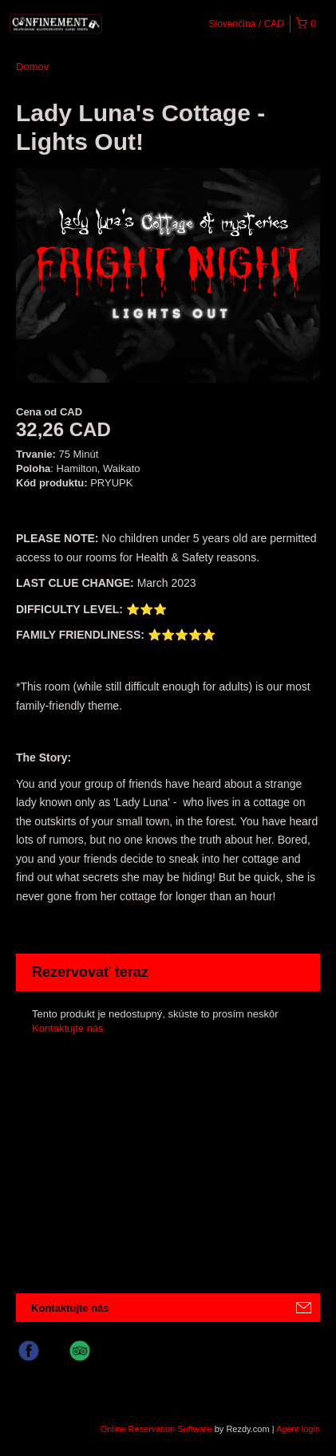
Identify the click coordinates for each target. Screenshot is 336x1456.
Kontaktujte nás (68, 1028)
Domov (32, 67)
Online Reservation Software (156, 1429)
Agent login (298, 1429)
